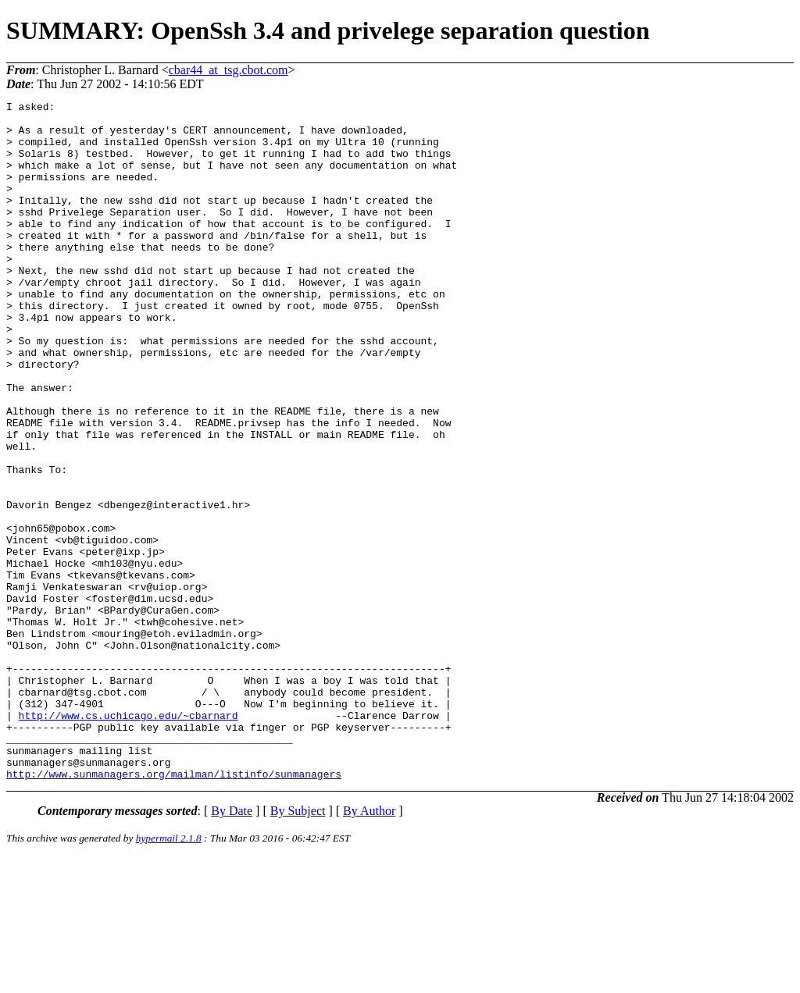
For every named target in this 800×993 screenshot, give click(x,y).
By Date (231, 946)
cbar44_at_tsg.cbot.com (228, 70)
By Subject (298, 946)
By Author (369, 946)
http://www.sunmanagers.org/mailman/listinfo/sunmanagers (173, 909)
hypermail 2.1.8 (169, 974)
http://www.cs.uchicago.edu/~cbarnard (128, 839)
